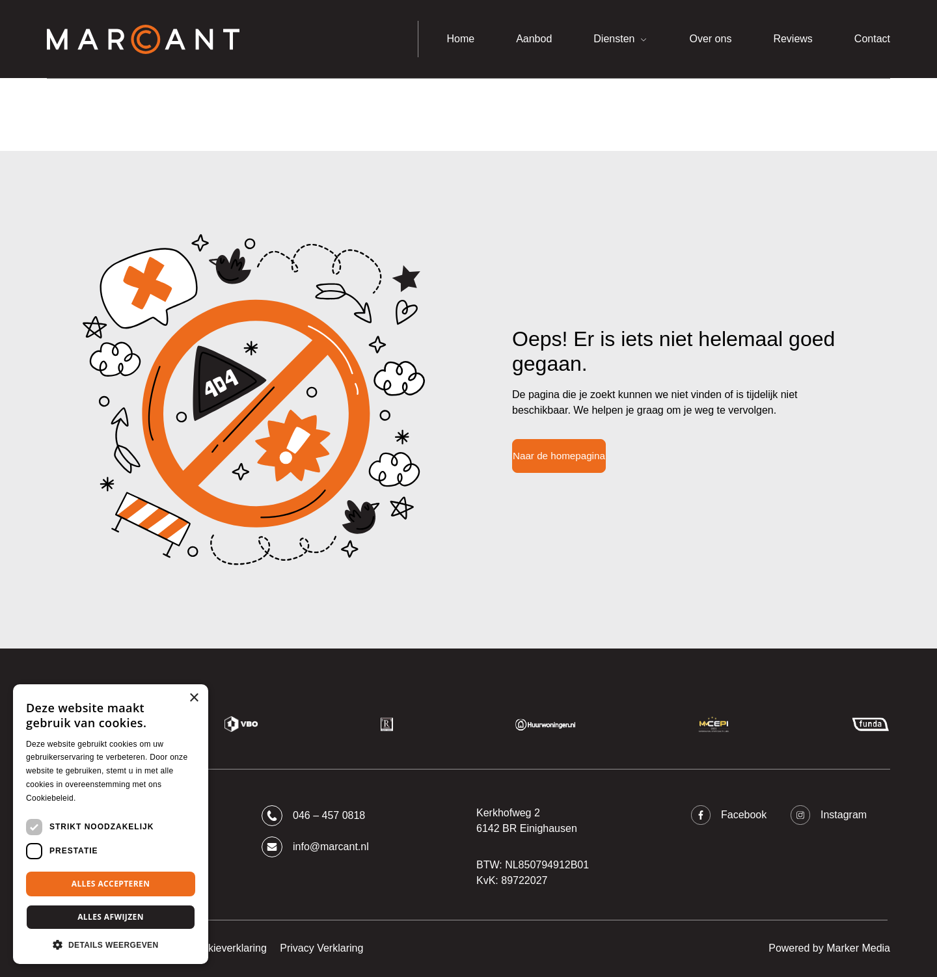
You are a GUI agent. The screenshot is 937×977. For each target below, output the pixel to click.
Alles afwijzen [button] (110, 916)
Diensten (613, 38)
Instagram (829, 815)
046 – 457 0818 (313, 815)
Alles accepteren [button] (111, 883)
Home (460, 38)
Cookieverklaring (228, 948)
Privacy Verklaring (321, 948)
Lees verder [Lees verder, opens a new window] (100, 798)
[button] (110, 944)
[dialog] (110, 824)
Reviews (792, 38)
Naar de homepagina (559, 455)
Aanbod (534, 38)
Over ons (710, 38)
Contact (872, 38)
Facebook (729, 815)
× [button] (193, 698)
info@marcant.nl (315, 846)
